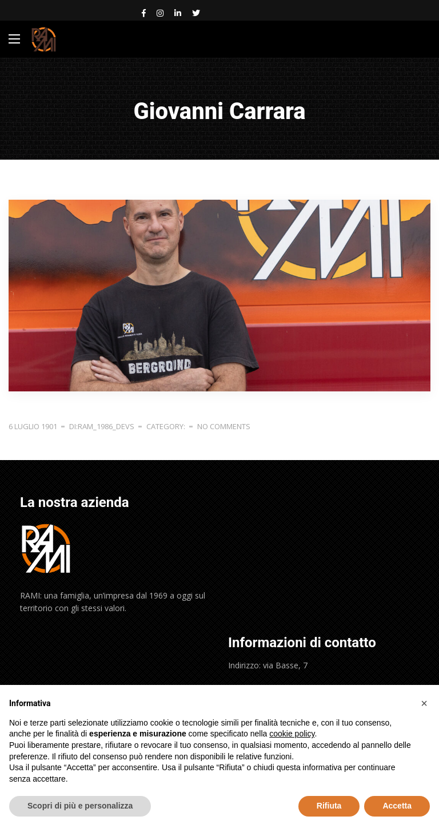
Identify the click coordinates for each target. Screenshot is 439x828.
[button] (424, 703)
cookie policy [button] (291, 733)
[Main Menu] (14, 38)
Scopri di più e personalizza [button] (80, 805)
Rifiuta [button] (329, 805)
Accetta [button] (397, 805)
